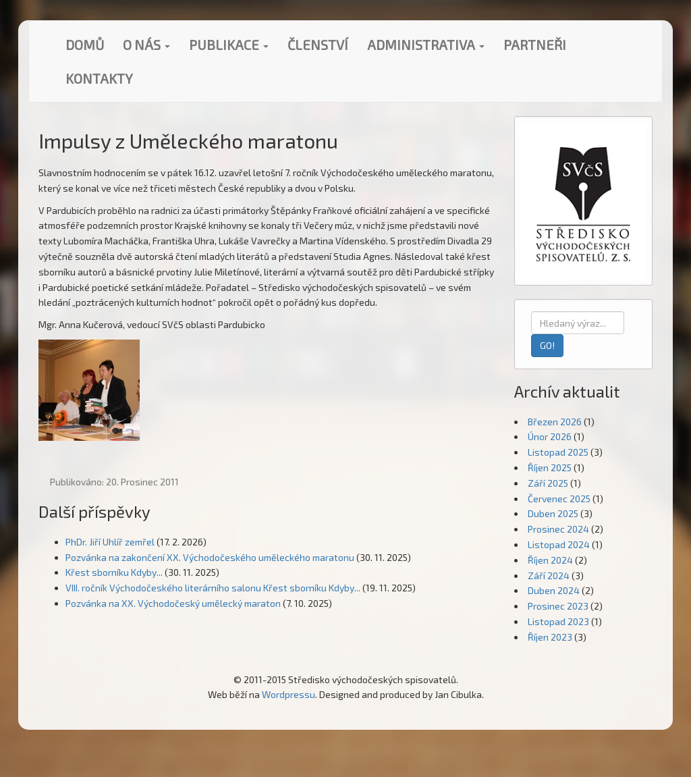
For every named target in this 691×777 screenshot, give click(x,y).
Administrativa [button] (426, 44)
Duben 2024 (554, 590)
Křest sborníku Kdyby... (114, 572)
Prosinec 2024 (558, 529)
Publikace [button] (229, 44)
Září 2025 (548, 483)
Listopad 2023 (558, 621)
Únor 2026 (550, 436)
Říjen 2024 (550, 560)
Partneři (534, 44)
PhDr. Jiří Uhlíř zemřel (110, 541)
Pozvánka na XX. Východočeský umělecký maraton (173, 603)
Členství (317, 44)
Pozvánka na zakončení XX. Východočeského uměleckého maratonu (209, 557)
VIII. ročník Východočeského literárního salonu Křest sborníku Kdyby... (212, 587)
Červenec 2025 (559, 498)
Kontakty (99, 78)
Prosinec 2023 (558, 606)
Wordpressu (288, 694)
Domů (84, 44)
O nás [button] (146, 44)
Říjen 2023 (550, 637)
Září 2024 (549, 575)
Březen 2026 (555, 421)
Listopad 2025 (558, 452)
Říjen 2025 (550, 467)
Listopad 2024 (559, 544)
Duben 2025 (553, 513)
